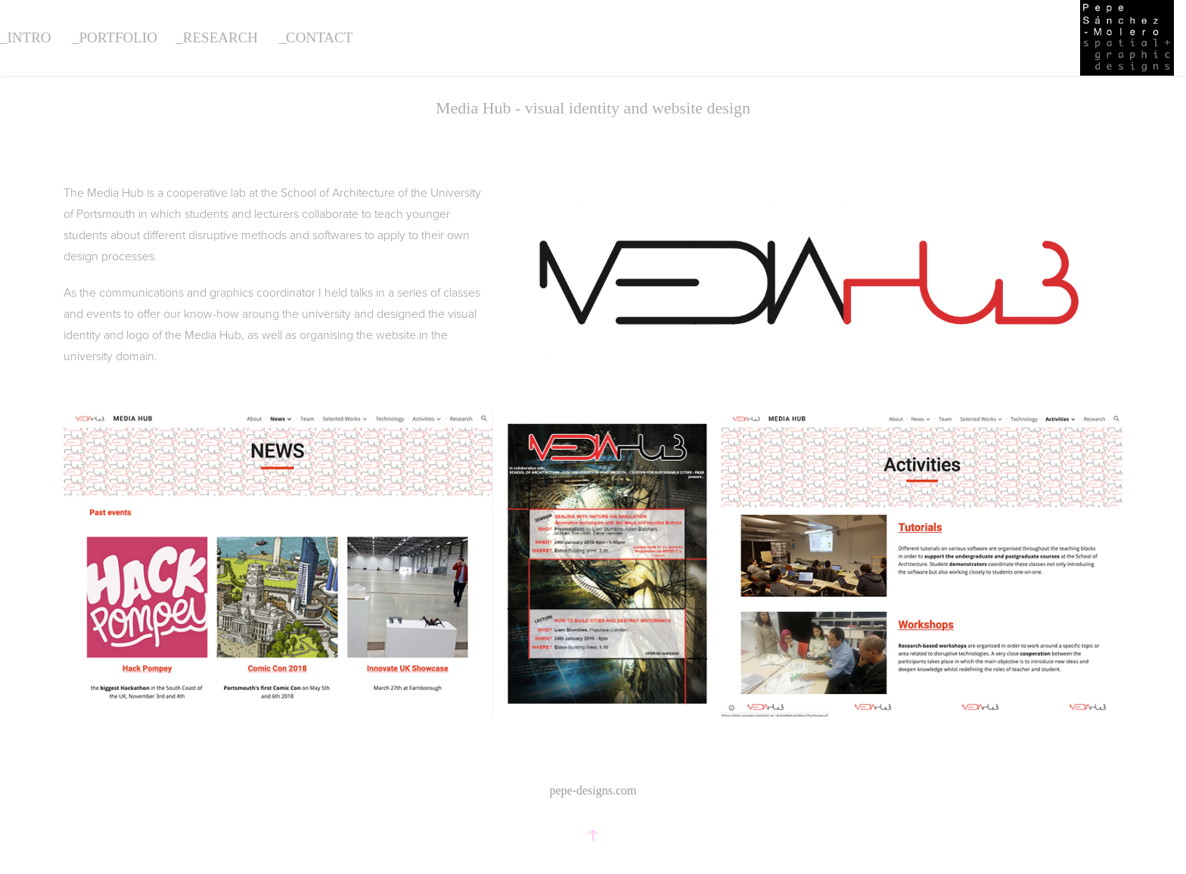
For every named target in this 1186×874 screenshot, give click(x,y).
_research (216, 37)
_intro (25, 37)
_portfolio (114, 37)
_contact (316, 37)
